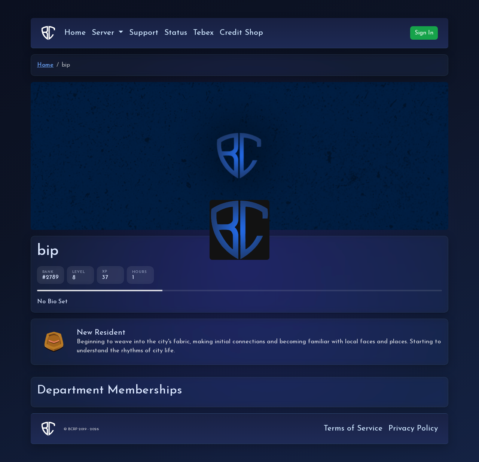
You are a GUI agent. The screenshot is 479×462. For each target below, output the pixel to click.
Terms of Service (353, 428)
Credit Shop (241, 33)
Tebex (203, 33)
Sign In (424, 33)
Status (175, 33)
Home (75, 33)
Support (143, 33)
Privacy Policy (413, 428)
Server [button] (104, 33)
